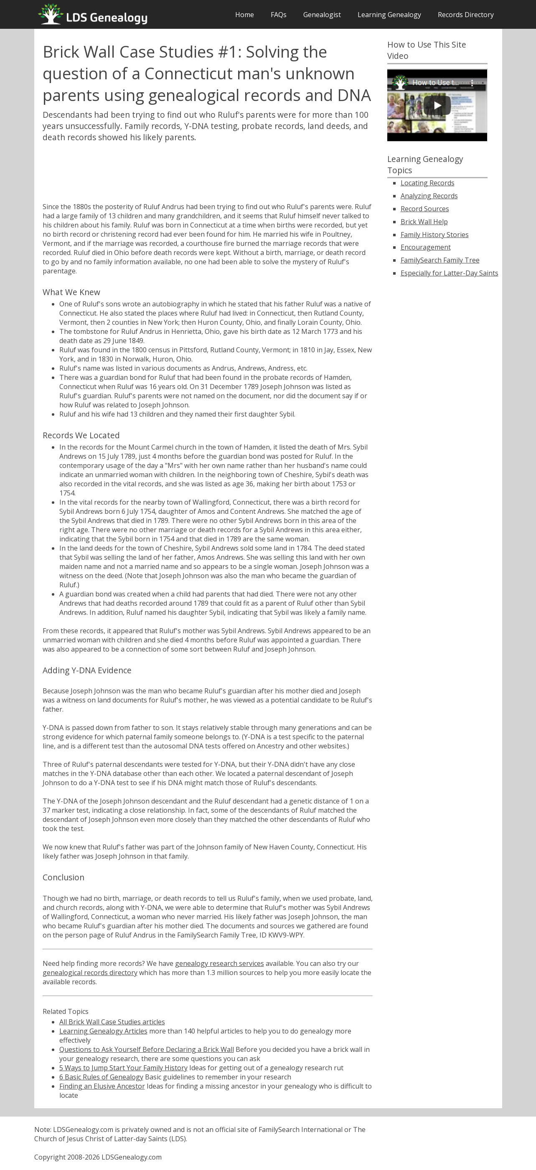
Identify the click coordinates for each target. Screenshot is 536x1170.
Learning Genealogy (389, 14)
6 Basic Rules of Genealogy (101, 1077)
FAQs (279, 14)
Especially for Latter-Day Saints (449, 273)
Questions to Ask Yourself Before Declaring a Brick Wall (146, 1049)
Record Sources (425, 208)
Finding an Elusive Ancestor (102, 1086)
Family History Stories (435, 234)
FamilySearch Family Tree (440, 260)
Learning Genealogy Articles (103, 1031)
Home (244, 14)
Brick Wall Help (424, 221)
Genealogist (322, 14)
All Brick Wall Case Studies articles (112, 1021)
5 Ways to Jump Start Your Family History (123, 1067)
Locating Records (428, 182)
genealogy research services (219, 963)
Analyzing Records (429, 195)
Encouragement (426, 247)
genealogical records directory (90, 972)
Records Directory (466, 14)
